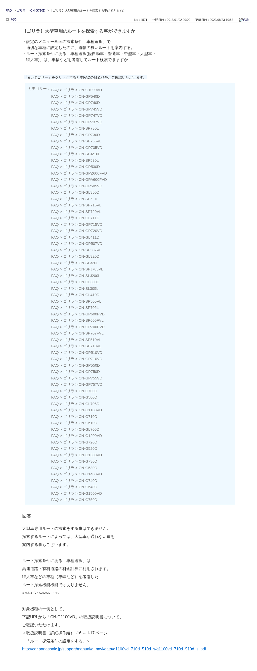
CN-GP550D (89, 365)
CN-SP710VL (90, 346)
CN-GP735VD (90, 147)
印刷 (246, 20)
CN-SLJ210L (89, 154)
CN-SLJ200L (89, 275)
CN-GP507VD (90, 243)
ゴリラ (21, 10)
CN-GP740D (89, 102)
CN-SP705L (89, 307)
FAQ (9, 10)
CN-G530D (88, 468)
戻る (14, 19)
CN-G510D (88, 423)
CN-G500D (88, 397)
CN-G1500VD (90, 493)
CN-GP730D (89, 135)
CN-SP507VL (90, 250)
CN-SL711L (88, 199)
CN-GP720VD (90, 231)
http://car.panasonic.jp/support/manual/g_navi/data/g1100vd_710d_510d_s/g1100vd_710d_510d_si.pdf (114, 649)
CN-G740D (88, 480)
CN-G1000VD (90, 90)
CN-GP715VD (90, 224)
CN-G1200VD (90, 435)
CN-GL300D (89, 282)
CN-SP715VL (90, 205)
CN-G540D (88, 487)
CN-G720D (88, 442)
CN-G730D (88, 461)
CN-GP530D (89, 166)
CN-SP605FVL (91, 320)
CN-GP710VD (90, 359)
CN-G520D (88, 448)
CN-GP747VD (90, 115)
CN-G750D (88, 499)
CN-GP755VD (90, 378)
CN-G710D (37, 10)
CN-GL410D (89, 295)
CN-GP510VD (90, 352)
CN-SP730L (89, 128)
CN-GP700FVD (92, 327)
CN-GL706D (89, 404)
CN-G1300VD (90, 455)
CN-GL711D (89, 218)
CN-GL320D (89, 256)
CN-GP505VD (90, 186)
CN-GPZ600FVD (93, 173)
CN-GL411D (89, 237)
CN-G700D (88, 391)
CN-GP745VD (90, 109)
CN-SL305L (88, 288)
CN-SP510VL (90, 340)
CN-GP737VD (90, 122)
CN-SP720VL (90, 211)
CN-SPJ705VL (91, 269)
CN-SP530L (89, 160)
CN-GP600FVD (92, 314)
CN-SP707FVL (91, 333)
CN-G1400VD (90, 474)
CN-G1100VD (90, 410)
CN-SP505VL (90, 301)
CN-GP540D (89, 96)
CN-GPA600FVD (93, 179)
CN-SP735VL (90, 141)
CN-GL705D (89, 429)
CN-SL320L (88, 263)
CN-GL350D (89, 192)
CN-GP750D (89, 371)
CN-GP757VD (90, 384)
